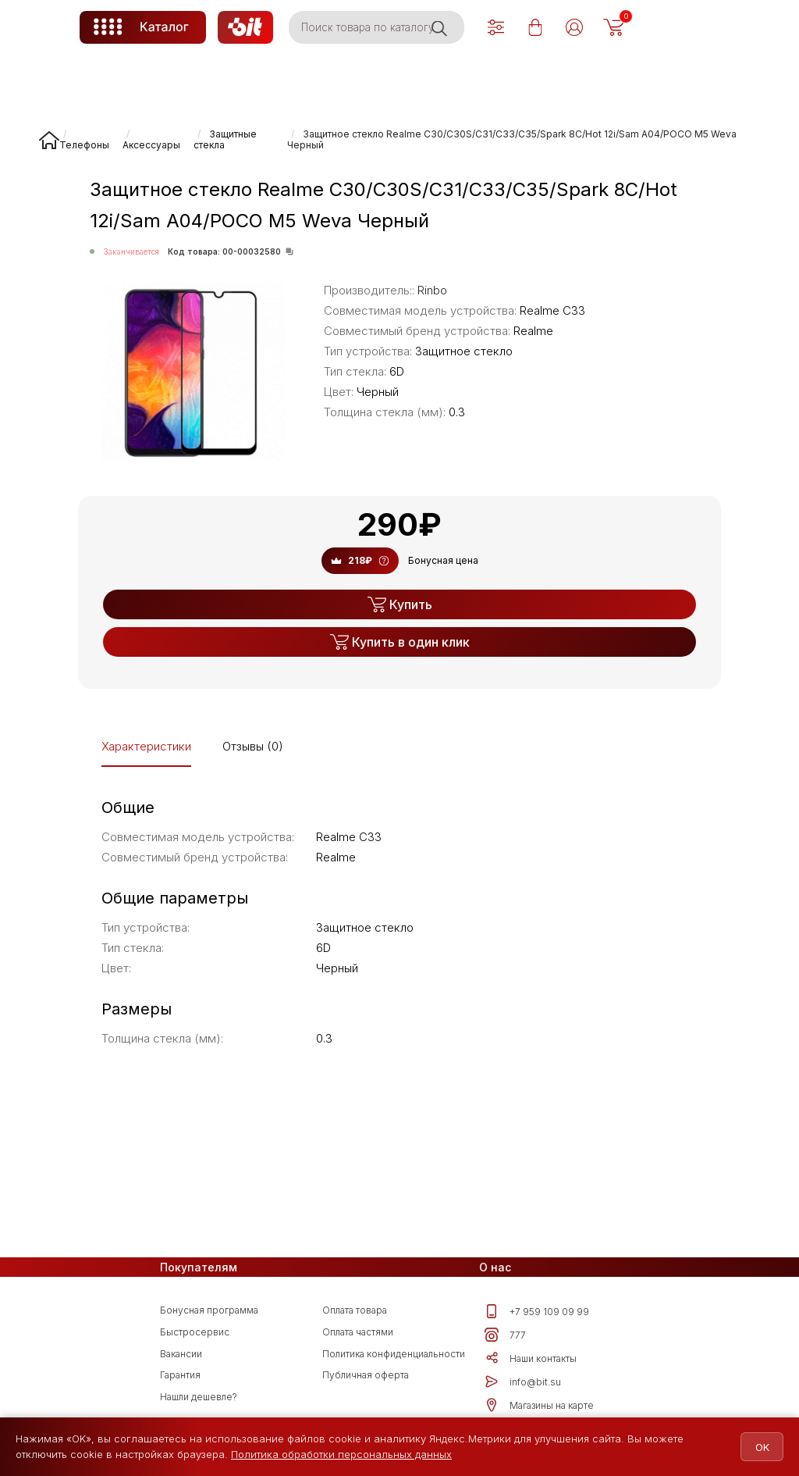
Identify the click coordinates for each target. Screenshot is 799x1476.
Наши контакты (531, 1358)
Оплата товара (354, 1310)
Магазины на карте (539, 1405)
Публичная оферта (365, 1375)
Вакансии (181, 1354)
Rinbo (432, 290)
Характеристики (146, 746)
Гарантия (180, 1375)
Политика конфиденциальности (393, 1354)
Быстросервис (194, 1332)
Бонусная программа (209, 1310)
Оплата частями (357, 1332)
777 (505, 1335)
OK (754, 1447)
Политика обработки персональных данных (341, 1454)
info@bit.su (523, 1381)
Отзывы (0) (252, 746)
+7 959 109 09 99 (537, 1311)
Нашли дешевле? (198, 1397)
